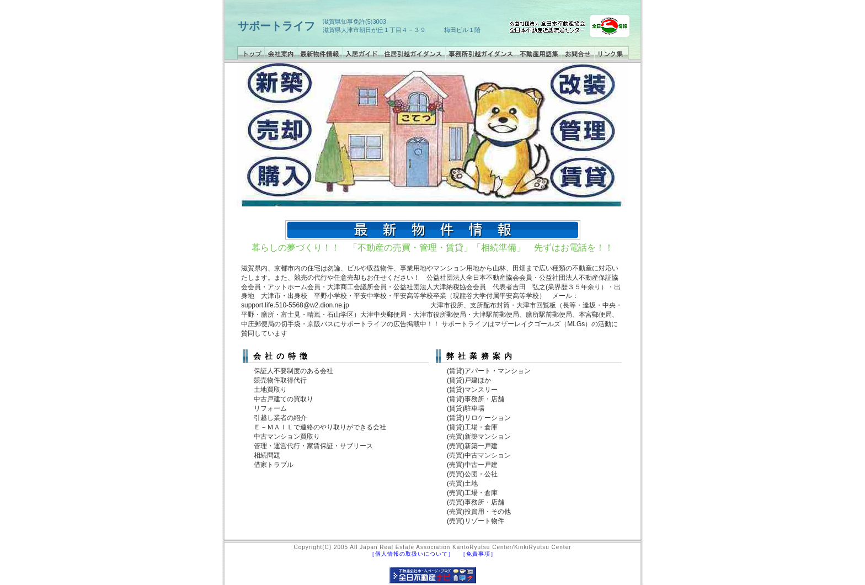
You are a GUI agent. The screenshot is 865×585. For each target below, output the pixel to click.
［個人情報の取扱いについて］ (411, 554)
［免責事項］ (478, 554)
